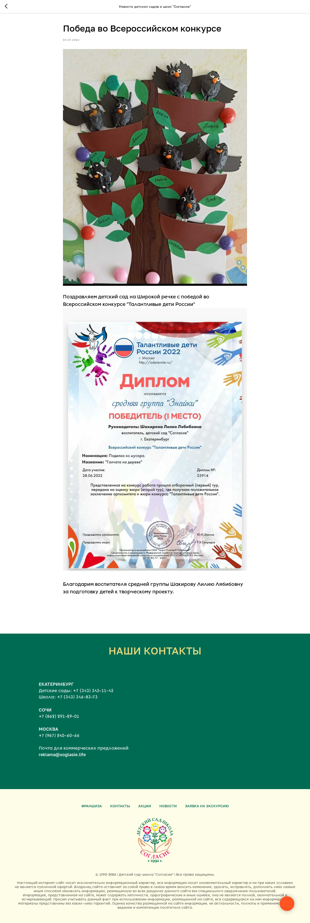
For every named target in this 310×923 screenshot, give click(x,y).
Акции (144, 806)
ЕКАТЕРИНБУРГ (56, 692)
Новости (168, 806)
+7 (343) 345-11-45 (93, 698)
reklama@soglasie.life (62, 762)
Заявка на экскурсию (207, 806)
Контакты (120, 806)
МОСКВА (48, 736)
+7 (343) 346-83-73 (77, 705)
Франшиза (91, 806)
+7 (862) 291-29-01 (59, 724)
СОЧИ (45, 717)
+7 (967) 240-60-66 (59, 743)
